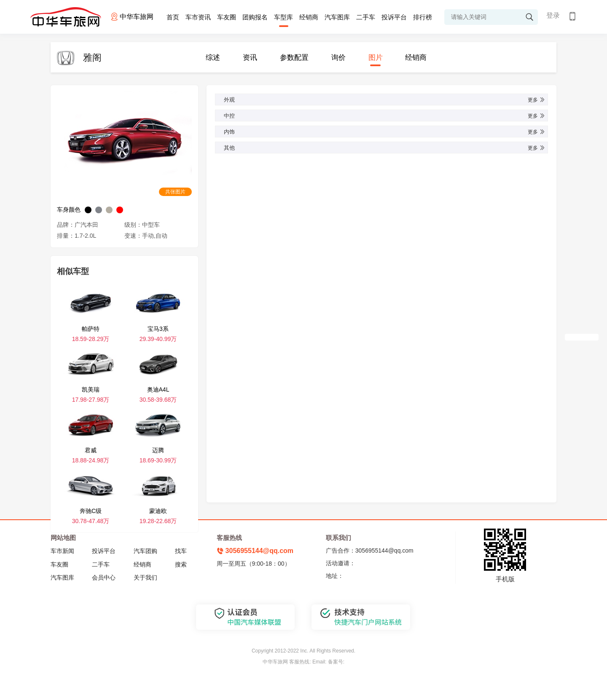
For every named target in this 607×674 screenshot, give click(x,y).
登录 (553, 15)
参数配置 (294, 58)
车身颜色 (69, 209)
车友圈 (226, 17)
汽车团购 (145, 551)
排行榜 (422, 17)
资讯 (250, 58)
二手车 (365, 17)
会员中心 (103, 577)
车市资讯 (198, 17)
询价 (338, 58)
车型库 (283, 17)
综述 (213, 58)
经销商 (308, 17)
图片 (375, 58)
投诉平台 (394, 17)
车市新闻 (62, 551)
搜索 (181, 564)
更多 (536, 99)
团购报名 (255, 17)
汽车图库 (337, 17)
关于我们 (145, 577)
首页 (173, 17)
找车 (181, 551)
